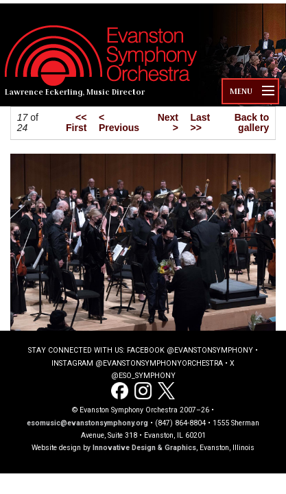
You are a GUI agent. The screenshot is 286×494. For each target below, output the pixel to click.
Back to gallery (252, 123)
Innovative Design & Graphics (144, 447)
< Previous (119, 123)
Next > (168, 123)
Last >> (201, 123)
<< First (76, 123)
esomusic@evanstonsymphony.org (87, 423)
